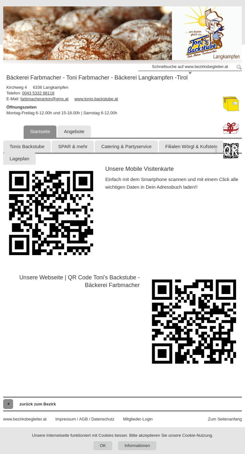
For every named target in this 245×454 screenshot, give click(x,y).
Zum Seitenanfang (225, 419)
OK (103, 445)
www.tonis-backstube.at (96, 98)
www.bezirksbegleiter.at (25, 419)
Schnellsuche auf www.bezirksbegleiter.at (190, 66)
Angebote (74, 131)
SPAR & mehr (72, 146)
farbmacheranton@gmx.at (44, 98)
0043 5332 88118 (38, 93)
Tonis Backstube (27, 146)
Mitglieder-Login (138, 419)
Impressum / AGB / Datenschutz (84, 419)
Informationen (137, 445)
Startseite (40, 131)
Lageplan (19, 158)
